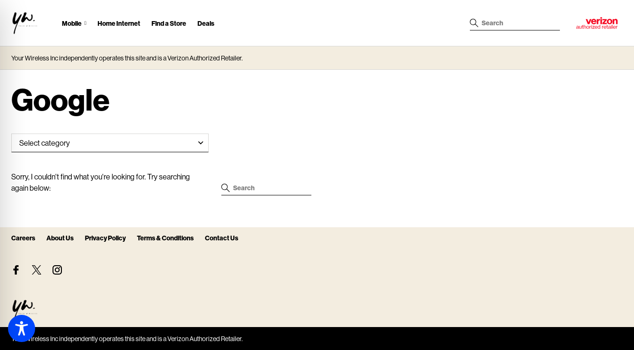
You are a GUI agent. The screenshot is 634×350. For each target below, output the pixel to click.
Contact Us (221, 238)
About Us (60, 238)
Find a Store (168, 23)
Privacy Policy (105, 238)
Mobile (72, 23)
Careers (23, 238)
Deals (205, 23)
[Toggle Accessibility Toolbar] (21, 328)
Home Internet (119, 23)
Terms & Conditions (165, 238)
